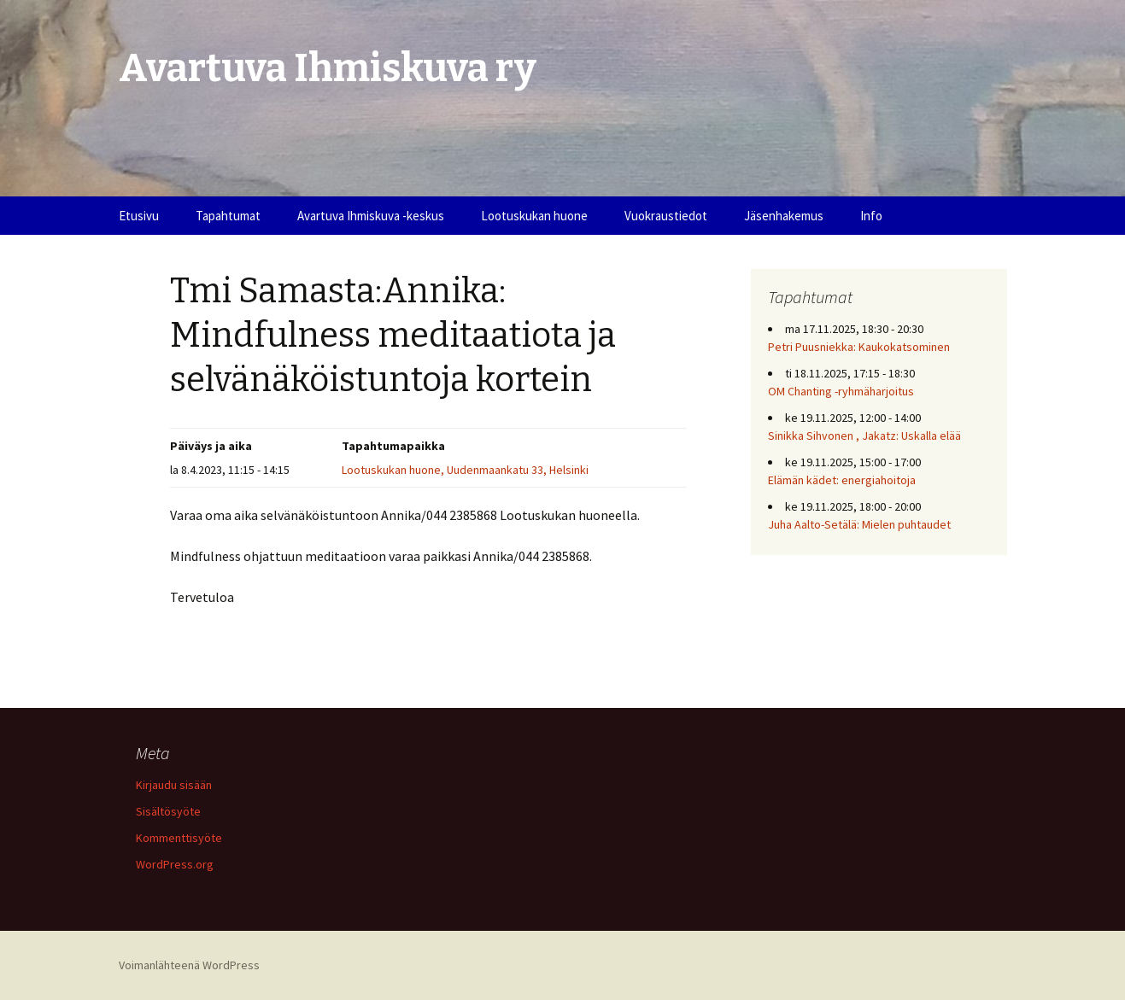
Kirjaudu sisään (174, 784)
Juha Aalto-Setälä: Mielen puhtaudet (859, 524)
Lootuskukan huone (534, 216)
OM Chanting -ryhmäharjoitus (841, 391)
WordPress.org (175, 864)
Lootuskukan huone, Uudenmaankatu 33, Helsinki (465, 469)
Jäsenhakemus (783, 216)
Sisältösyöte (168, 811)
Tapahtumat (228, 216)
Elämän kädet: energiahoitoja (842, 480)
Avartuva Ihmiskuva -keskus (370, 216)
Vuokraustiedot (665, 216)
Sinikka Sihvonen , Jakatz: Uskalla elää (864, 435)
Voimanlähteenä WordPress (189, 965)
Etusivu (139, 216)
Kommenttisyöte (179, 837)
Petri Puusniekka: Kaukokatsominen (859, 346)
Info (871, 216)
